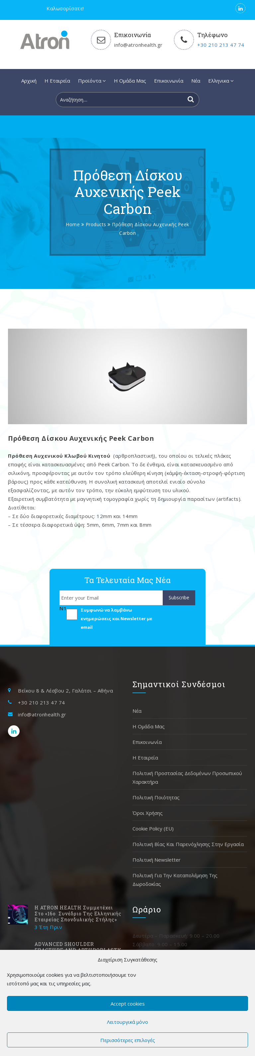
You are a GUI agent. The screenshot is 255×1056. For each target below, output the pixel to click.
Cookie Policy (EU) (153, 828)
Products (96, 224)
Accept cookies (128, 1003)
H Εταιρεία (57, 80)
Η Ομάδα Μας (130, 80)
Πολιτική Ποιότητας (156, 797)
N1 (62, 608)
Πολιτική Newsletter (156, 859)
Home (73, 224)
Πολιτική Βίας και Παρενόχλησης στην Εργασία (188, 844)
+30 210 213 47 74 (220, 44)
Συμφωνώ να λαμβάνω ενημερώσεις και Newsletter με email (116, 618)
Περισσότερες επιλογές (127, 1040)
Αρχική (29, 80)
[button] (221, 80)
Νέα (195, 80)
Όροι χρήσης (147, 813)
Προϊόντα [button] (92, 80)
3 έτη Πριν (48, 927)
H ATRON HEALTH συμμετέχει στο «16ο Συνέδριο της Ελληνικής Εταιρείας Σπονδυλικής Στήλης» (78, 913)
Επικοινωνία (168, 80)
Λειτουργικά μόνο (127, 1022)
